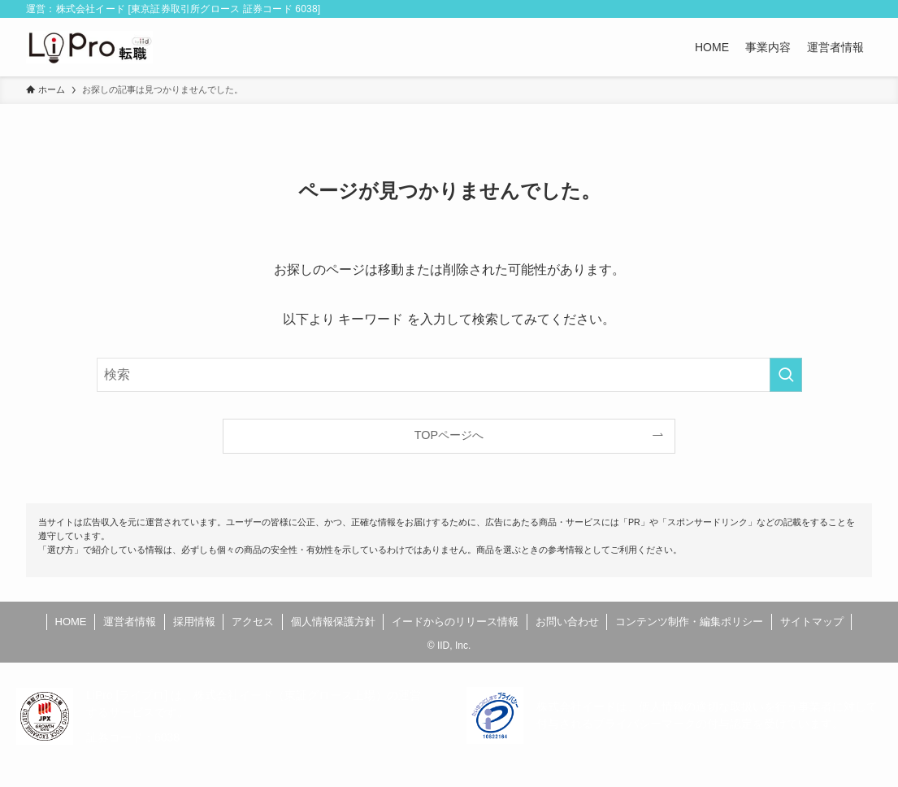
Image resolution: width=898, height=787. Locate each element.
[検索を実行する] (786, 375)
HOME (71, 621)
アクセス (253, 621)
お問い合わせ (567, 621)
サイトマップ (812, 621)
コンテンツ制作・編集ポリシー (689, 621)
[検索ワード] (449, 375)
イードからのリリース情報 (455, 621)
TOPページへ (449, 434)
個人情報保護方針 (333, 621)
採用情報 (194, 621)
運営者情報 (129, 621)
